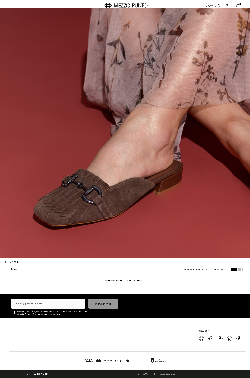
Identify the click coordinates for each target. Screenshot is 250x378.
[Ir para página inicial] (8, 262)
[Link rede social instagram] (210, 338)
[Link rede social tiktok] (229, 338)
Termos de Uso (142, 374)
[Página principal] (126, 5)
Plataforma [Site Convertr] (36, 374)
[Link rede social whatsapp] (201, 338)
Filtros (13, 270)
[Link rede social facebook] (220, 338)
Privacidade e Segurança (164, 374)
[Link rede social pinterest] (238, 338)
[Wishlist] (226, 5)
